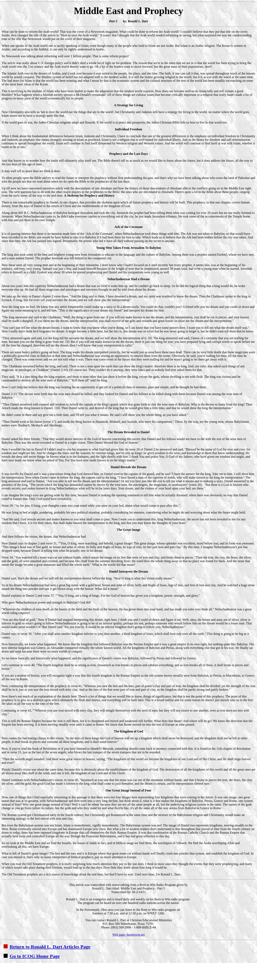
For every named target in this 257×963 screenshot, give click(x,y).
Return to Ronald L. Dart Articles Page (47, 946)
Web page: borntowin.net (128, 934)
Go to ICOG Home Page (32, 956)
